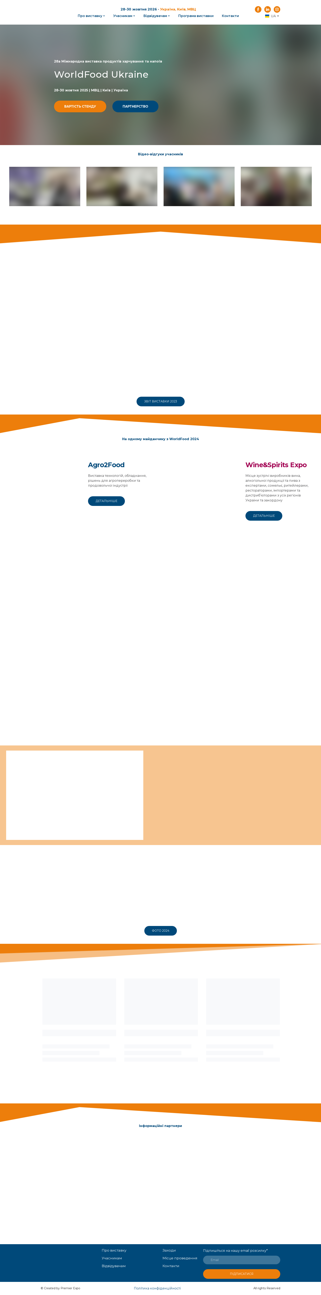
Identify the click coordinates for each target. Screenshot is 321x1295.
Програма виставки (196, 16)
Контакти (230, 16)
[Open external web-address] (44, 490)
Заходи (169, 1250)
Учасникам (122, 16)
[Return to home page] (54, 12)
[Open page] (69, 1255)
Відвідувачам (155, 16)
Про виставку (90, 16)
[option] (270, 16)
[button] (258, 9)
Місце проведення (180, 1258)
